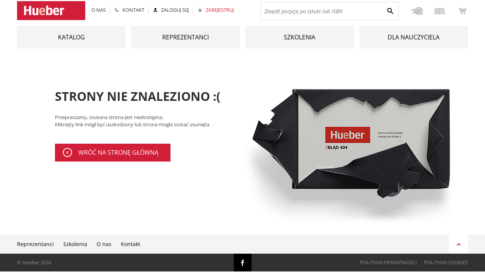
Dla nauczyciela (414, 37)
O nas (98, 9)
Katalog (71, 37)
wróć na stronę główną (118, 152)
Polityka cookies (446, 262)
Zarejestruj (220, 9)
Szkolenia (299, 37)
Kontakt (133, 9)
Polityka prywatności (388, 262)
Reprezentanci (185, 37)
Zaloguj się (175, 9)
